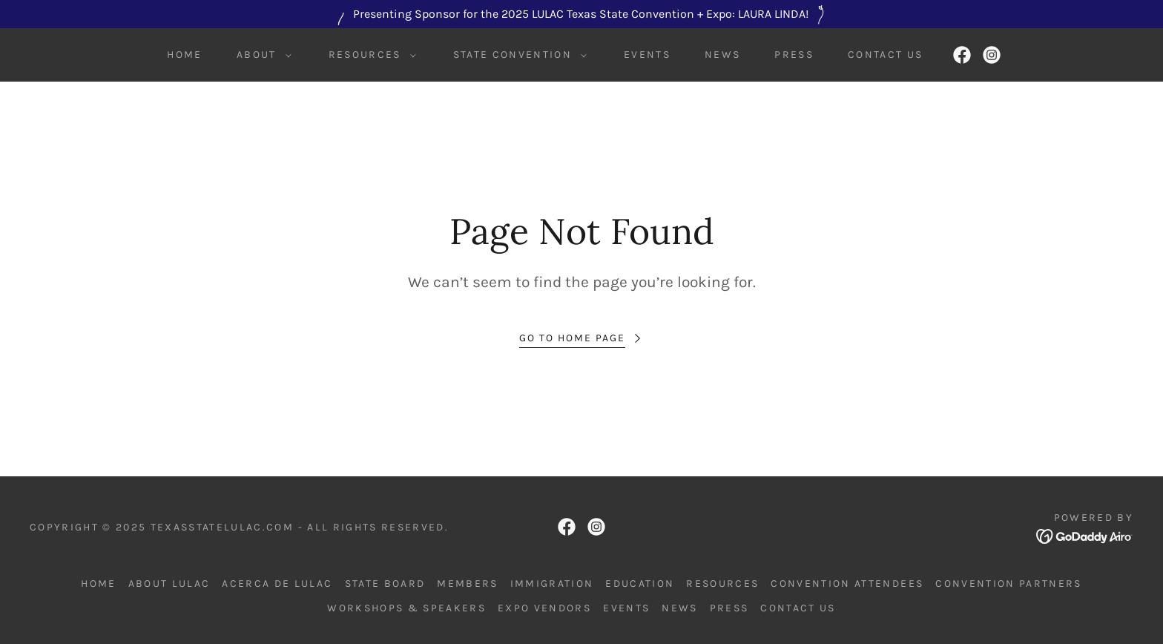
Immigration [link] (552, 583)
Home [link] (184, 54)
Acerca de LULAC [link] (277, 583)
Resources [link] (722, 583)
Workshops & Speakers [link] (406, 608)
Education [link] (639, 583)
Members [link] (467, 583)
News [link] (722, 54)
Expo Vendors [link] (544, 608)
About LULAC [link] (169, 583)
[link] (962, 55)
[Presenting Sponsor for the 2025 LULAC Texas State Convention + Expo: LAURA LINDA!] (581, 14)
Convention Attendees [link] (847, 583)
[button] (260, 55)
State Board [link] (385, 583)
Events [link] (647, 54)
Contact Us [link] (885, 54)
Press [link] (794, 54)
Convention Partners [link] (1008, 583)
